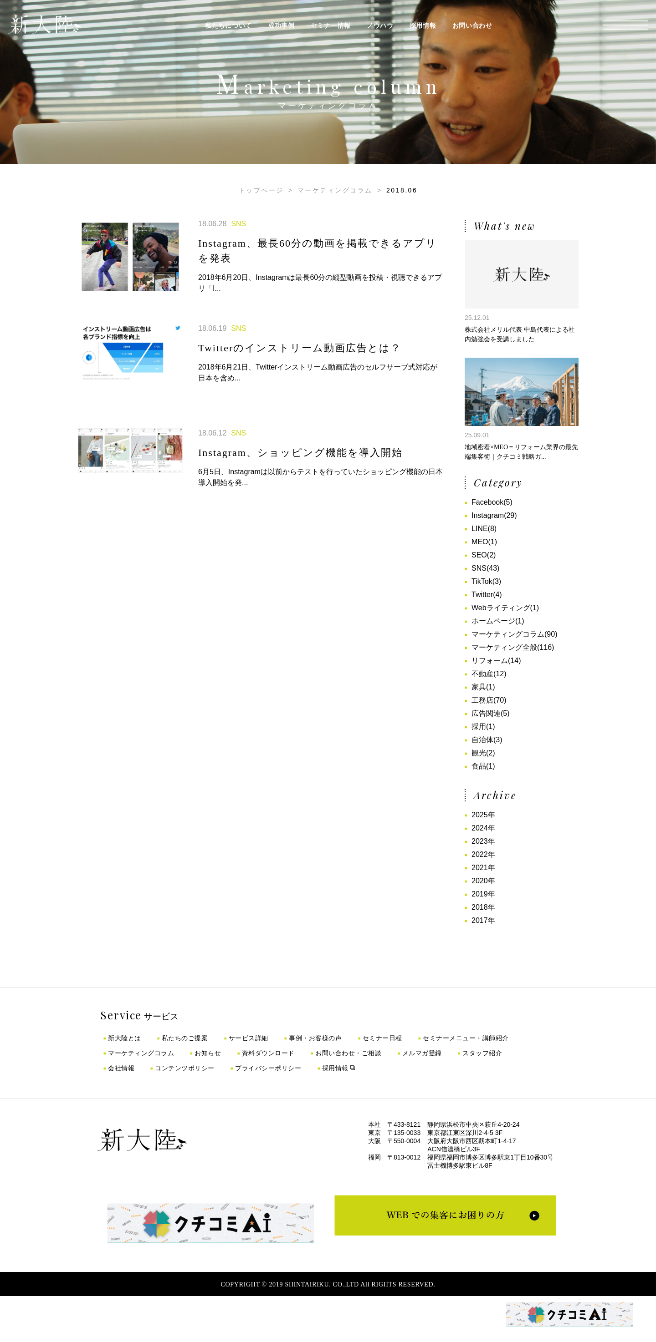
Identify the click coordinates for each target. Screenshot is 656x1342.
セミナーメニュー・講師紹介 (466, 1038)
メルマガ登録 (422, 1053)
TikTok (482, 581)
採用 (479, 726)
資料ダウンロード (268, 1053)
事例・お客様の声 (315, 1038)
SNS (479, 568)
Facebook (487, 502)
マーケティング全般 (504, 647)
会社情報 (121, 1068)
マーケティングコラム (335, 190)
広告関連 (486, 713)
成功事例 (281, 25)
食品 (479, 766)
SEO (479, 555)
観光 (479, 753)
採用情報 (423, 25)
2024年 (483, 828)
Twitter (482, 594)
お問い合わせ (472, 25)
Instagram (488, 515)
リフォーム (490, 660)
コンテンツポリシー (185, 1068)
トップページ (261, 190)
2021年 (483, 867)
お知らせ (208, 1053)
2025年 (483, 815)
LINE (480, 528)
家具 (479, 687)
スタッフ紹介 (482, 1053)
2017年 (483, 920)
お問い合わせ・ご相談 (348, 1053)
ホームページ (493, 621)
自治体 (482, 740)
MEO (480, 542)
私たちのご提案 (185, 1038)
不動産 (482, 674)
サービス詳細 (248, 1038)
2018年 (483, 907)
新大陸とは (124, 1038)
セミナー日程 (382, 1038)
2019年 (483, 894)
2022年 (483, 854)
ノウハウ (380, 25)
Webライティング (501, 608)
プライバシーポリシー (268, 1068)
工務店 (482, 700)
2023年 (483, 841)
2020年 (483, 881)
